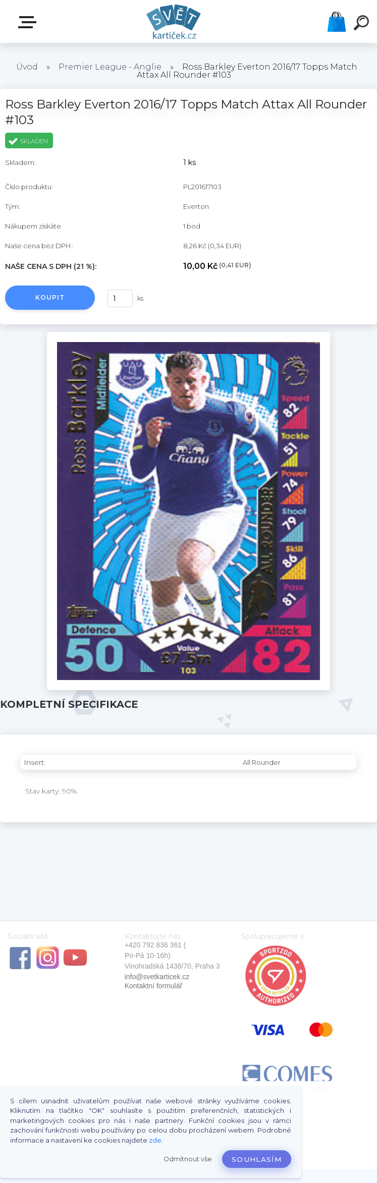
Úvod (27, 67)
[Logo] (173, 21)
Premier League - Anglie (110, 67)
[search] (363, 24)
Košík (337, 22)
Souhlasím (257, 1159)
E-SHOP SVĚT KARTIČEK (29, 22)
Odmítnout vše (188, 1159)
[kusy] (120, 298)
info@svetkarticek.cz (157, 977)
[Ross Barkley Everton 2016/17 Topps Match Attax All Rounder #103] (188, 335)
